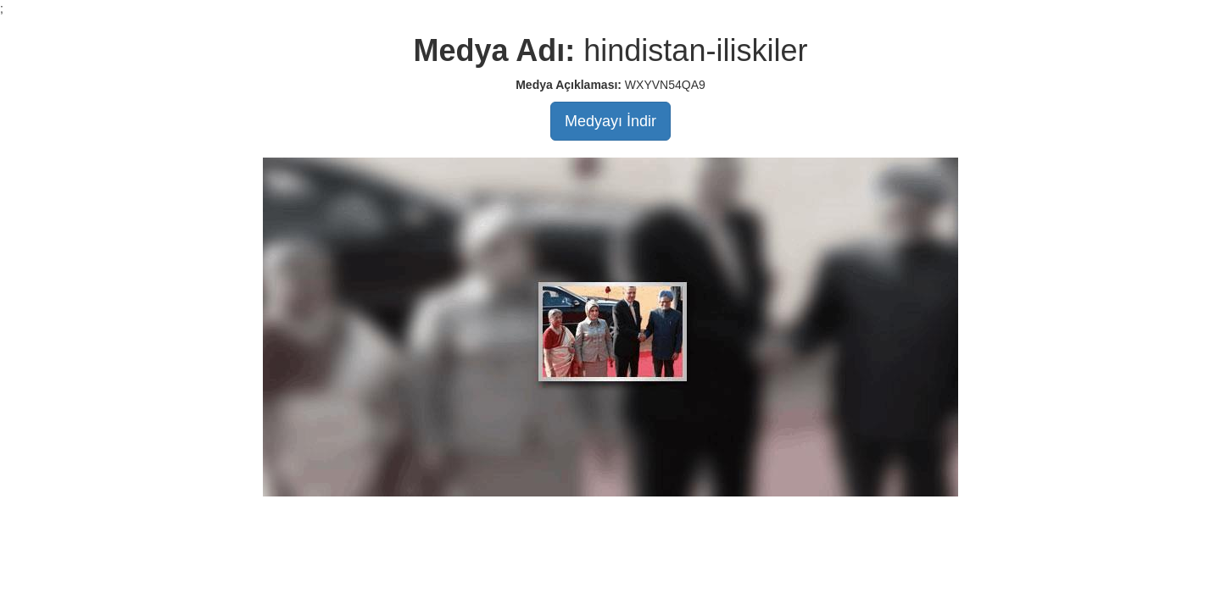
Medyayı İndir (610, 121)
